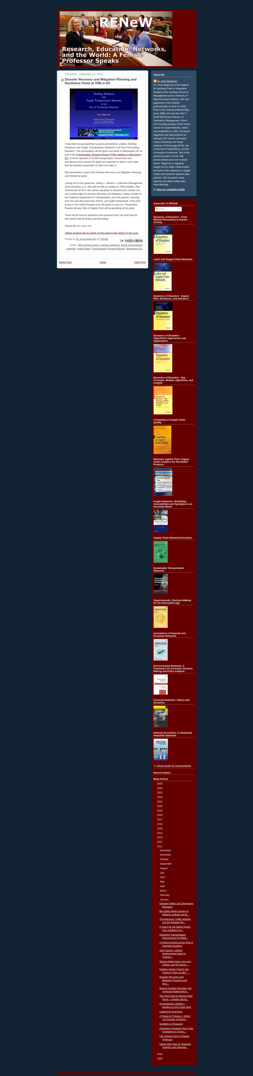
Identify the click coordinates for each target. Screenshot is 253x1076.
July (162, 873)
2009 (160, 1058)
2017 (160, 819)
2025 (160, 783)
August (164, 868)
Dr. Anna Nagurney (167, 81)
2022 (160, 797)
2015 (160, 828)
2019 (160, 810)
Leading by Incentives (170, 1011)
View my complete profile (170, 189)
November (166, 854)
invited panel (84, 248)
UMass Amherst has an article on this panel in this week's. (102, 233)
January (164, 899)
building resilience (110, 245)
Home (103, 262)
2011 (160, 846)
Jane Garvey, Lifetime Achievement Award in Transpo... (172, 953)
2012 (160, 842)
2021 (160, 801)
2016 (160, 824)
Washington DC (134, 248)
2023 (160, 792)
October (164, 859)
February (165, 895)
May (162, 881)
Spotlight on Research (171, 1024)
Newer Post (65, 262)
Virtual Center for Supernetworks (174, 766)
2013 (160, 837)
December (166, 850)
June (163, 877)
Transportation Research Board (108, 248)
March (163, 890)
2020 (160, 806)
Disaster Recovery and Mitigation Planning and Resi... (173, 980)
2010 (160, 1054)
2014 (160, 833)
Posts (160, 209)
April (162, 886)
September (166, 863)
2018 (160, 815)
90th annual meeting (88, 245)
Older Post (140, 262)
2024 (160, 788)
